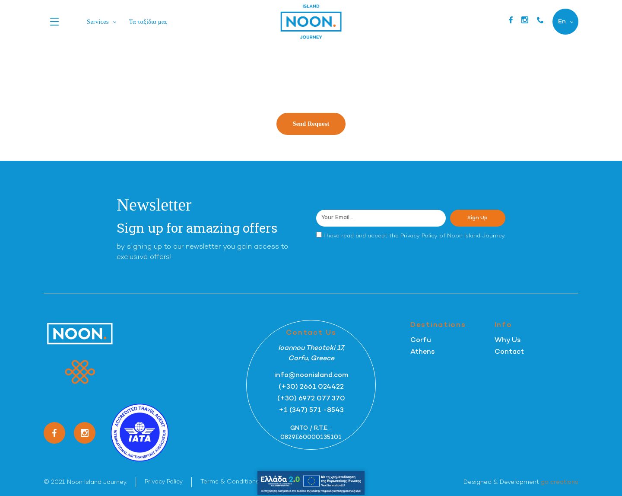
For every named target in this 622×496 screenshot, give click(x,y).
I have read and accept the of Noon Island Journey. (414, 236)
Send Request (311, 124)
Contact (509, 352)
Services (98, 21)
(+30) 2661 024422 (311, 387)
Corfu (420, 340)
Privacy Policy (419, 236)
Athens (422, 352)
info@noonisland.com (311, 375)
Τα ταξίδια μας (148, 21)
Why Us (507, 340)
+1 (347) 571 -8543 (311, 410)
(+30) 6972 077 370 (311, 399)
